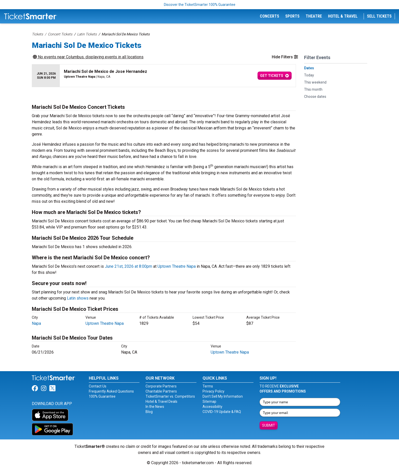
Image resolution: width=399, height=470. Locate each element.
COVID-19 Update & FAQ (222, 412)
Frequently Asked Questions (111, 391)
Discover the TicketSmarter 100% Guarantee (199, 5)
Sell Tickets (379, 16)
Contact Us (97, 386)
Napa (36, 323)
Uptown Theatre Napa (177, 266)
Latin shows (78, 298)
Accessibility (212, 407)
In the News (155, 407)
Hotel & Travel (343, 16)
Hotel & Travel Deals (161, 401)
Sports (292, 16)
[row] (164, 75)
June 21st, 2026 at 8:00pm (128, 266)
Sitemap (209, 401)
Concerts (269, 16)
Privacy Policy (213, 391)
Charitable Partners (161, 391)
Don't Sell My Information (223, 396)
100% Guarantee (102, 396)
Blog (149, 412)
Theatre (314, 16)
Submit (268, 425)
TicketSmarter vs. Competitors (170, 396)
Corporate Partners (161, 386)
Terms (208, 386)
